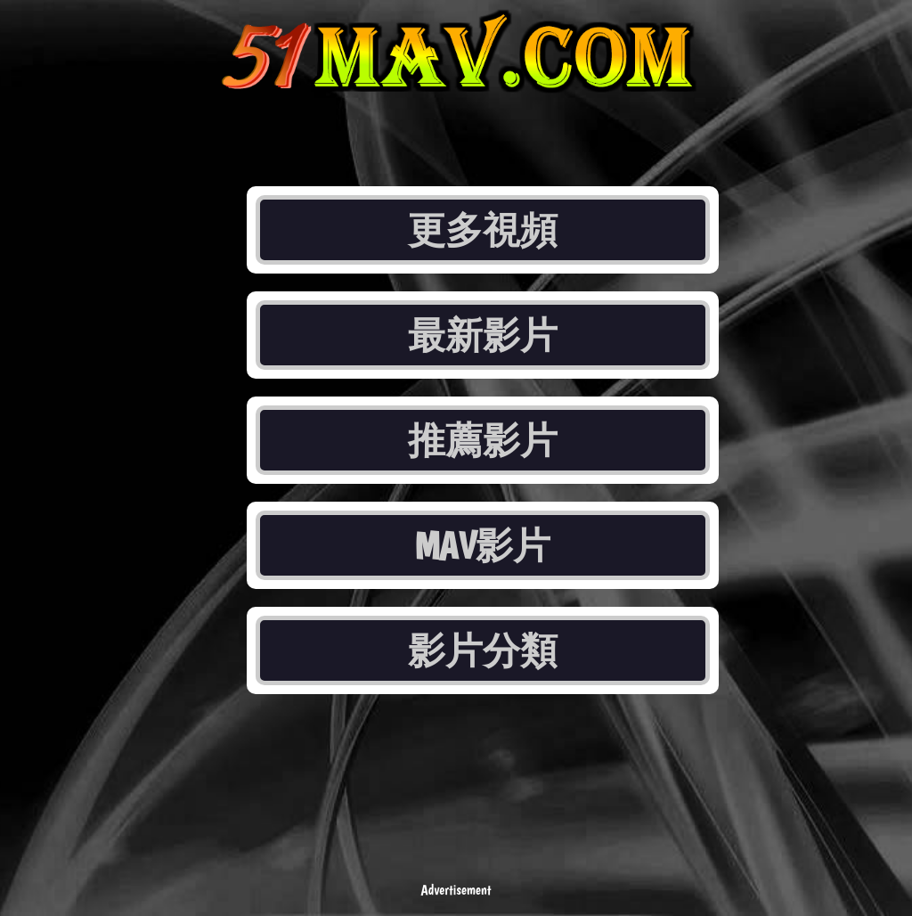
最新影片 (483, 335)
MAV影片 (483, 545)
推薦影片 (483, 440)
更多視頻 (483, 230)
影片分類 (483, 650)
